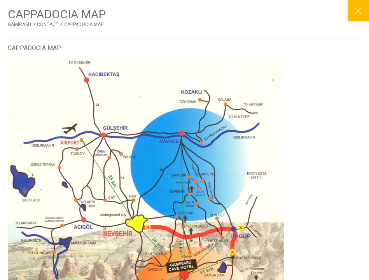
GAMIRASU (19, 24)
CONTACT (47, 24)
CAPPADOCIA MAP (83, 24)
